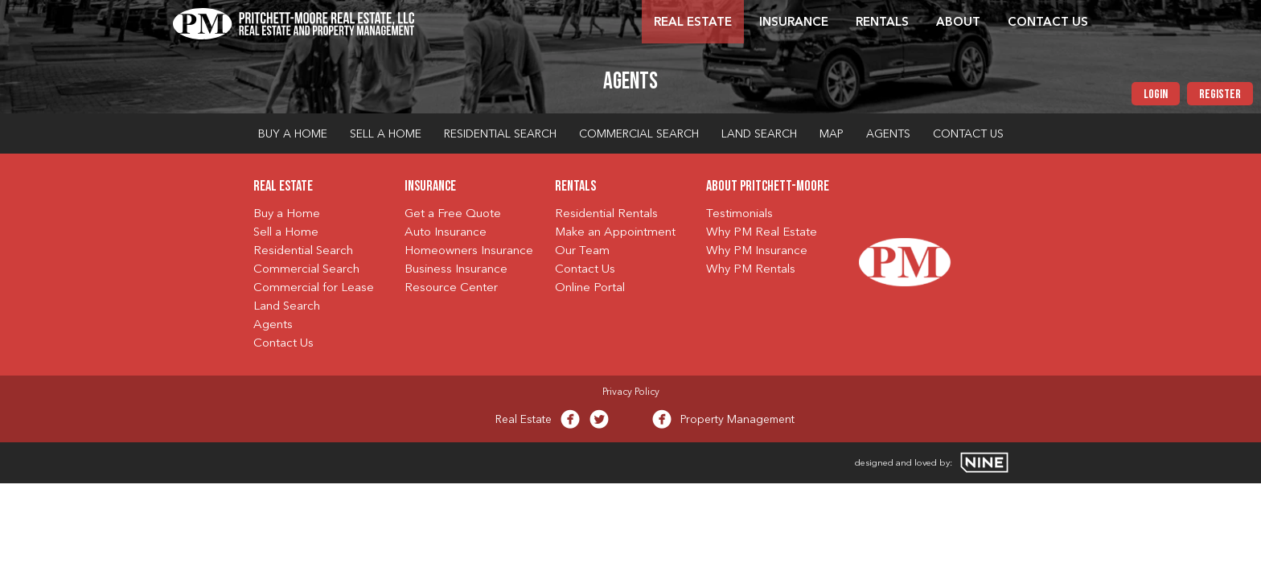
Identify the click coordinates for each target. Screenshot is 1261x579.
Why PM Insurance (756, 251)
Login (1156, 94)
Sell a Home (385, 134)
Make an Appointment (615, 233)
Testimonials (739, 214)
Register (1220, 94)
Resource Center (451, 288)
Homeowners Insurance (469, 251)
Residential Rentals (606, 214)
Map (831, 134)
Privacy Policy (630, 392)
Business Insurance (456, 270)
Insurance (793, 23)
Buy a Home (292, 134)
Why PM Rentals (750, 270)
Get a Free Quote (453, 214)
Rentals (882, 23)
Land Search (759, 134)
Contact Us (1048, 23)
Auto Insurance (446, 233)
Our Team (582, 251)
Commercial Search (639, 134)
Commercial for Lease (313, 288)
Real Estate (693, 23)
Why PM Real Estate (761, 233)
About (958, 23)
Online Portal (590, 288)
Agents (888, 134)
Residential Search (500, 134)
